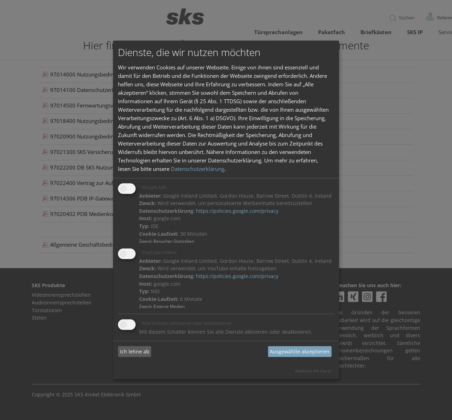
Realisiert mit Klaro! (313, 371)
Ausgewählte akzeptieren (299, 351)
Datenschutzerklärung (197, 168)
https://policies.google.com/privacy (237, 211)
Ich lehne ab (134, 351)
